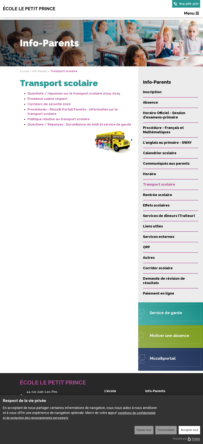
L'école (110, 391)
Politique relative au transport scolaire (58, 119)
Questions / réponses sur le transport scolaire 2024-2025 (73, 93)
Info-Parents (41, 71)
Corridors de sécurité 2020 (49, 104)
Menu (192, 13)
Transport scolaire (159, 184)
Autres (149, 258)
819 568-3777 (189, 4)
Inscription (152, 92)
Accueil (25, 71)
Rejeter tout (144, 430)
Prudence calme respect (47, 99)
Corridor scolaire (158, 268)
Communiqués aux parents (166, 163)
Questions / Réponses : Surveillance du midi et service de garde (79, 124)
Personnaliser (166, 430)
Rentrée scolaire (157, 195)
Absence (150, 102)
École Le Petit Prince (34, 9)
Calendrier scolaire (160, 153)
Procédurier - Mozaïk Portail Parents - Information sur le (72, 109)
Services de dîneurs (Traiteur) (169, 216)
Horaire (149, 174)
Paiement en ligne (158, 293)
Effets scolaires (156, 205)
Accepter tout (189, 430)
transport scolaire (41, 114)
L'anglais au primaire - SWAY (167, 143)
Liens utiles (153, 226)
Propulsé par (186, 438)
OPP (146, 247)
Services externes (158, 237)
